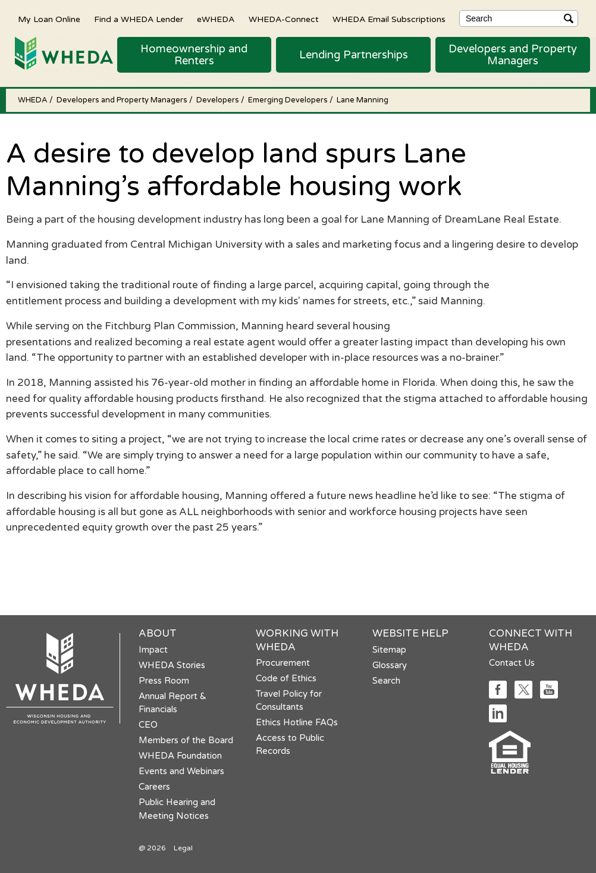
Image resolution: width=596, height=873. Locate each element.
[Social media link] (498, 695)
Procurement (283, 662)
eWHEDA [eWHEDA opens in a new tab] (215, 19)
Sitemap (389, 649)
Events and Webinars (181, 771)
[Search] (519, 18)
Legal (183, 848)
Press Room (164, 680)
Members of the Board (186, 740)
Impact (153, 649)
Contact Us (512, 662)
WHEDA (33, 100)
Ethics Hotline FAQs (297, 722)
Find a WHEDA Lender (138, 19)
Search (386, 680)
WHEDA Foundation (180, 755)
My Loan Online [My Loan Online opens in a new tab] (49, 19)
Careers (154, 786)
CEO (148, 724)
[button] (194, 55)
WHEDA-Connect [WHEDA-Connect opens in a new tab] (284, 19)
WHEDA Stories (172, 665)
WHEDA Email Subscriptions (389, 19)
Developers (218, 100)
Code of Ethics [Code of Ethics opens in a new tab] (286, 678)
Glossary (389, 665)
